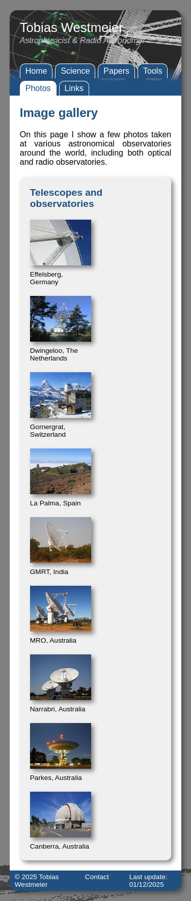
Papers (116, 71)
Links (74, 88)
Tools (152, 71)
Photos (38, 88)
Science (75, 71)
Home (36, 71)
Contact (97, 877)
